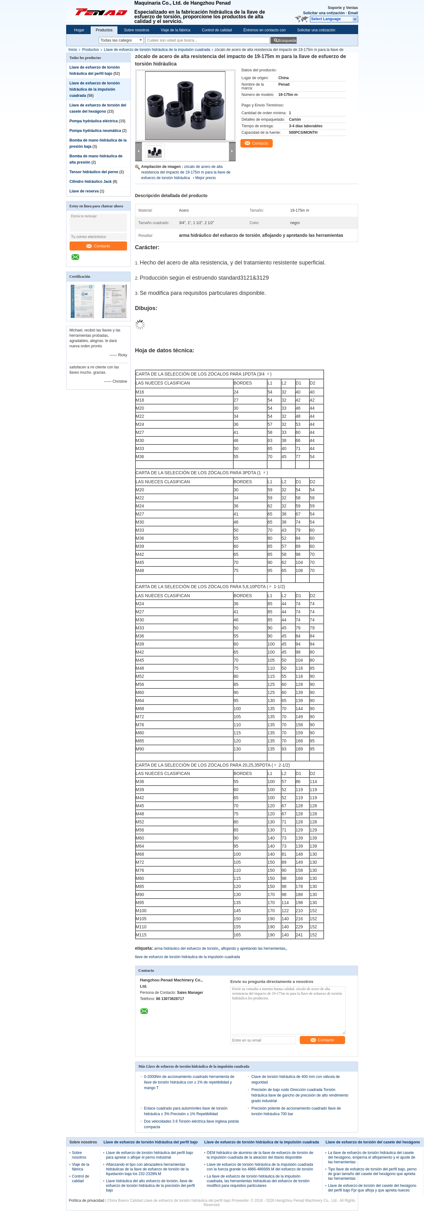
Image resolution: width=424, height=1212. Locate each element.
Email (353, 13)
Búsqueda (287, 40)
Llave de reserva (84, 191)
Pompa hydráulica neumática (95, 130)
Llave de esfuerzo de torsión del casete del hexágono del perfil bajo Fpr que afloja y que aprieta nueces (372, 1187)
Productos (104, 30)
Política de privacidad (86, 1200)
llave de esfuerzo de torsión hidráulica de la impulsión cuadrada (187, 957)
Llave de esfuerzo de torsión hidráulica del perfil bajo (150, 1142)
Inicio (73, 49)
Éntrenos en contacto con (265, 30)
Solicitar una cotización (324, 13)
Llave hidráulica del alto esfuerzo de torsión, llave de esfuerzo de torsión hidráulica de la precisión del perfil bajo (150, 1185)
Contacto (98, 246)
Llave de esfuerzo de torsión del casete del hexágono (373, 1142)
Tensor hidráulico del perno (94, 172)
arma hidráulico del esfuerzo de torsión (186, 948)
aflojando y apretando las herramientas (253, 948)
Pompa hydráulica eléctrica (94, 121)
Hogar (79, 30)
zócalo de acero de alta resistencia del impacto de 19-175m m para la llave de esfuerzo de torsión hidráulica (185, 172)
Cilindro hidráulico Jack (91, 181)
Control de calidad (217, 30)
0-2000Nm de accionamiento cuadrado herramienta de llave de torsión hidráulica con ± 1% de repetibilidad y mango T (189, 1082)
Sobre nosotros (136, 30)
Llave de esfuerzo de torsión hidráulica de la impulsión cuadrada (157, 49)
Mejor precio (205, 178)
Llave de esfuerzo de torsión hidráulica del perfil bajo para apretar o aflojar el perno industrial (149, 1155)
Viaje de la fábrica (175, 30)
